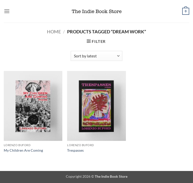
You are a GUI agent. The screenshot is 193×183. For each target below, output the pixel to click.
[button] (7, 11)
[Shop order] (96, 56)
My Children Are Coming (23, 150)
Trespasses (75, 150)
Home (54, 31)
